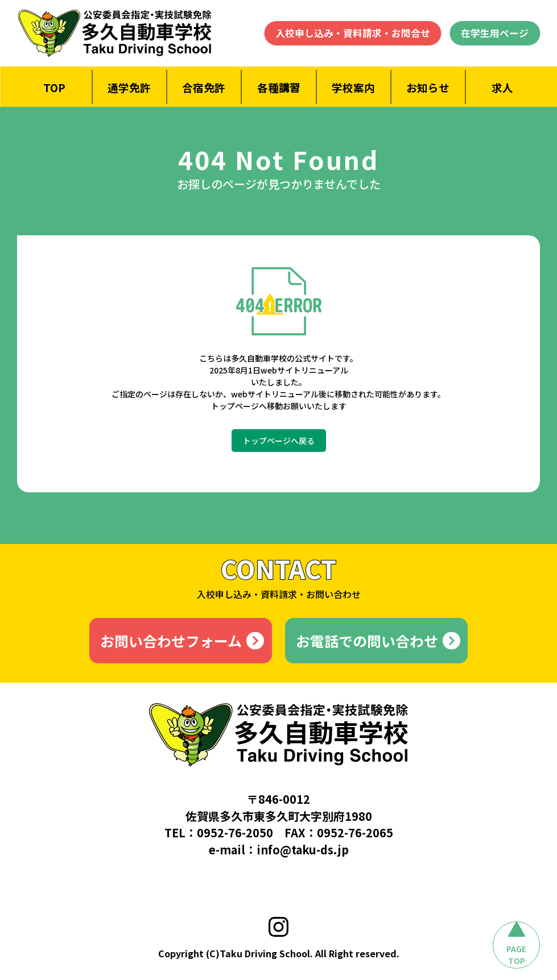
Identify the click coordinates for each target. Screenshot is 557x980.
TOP (54, 87)
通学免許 (129, 87)
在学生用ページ (495, 33)
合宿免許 (203, 87)
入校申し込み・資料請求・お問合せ (352, 33)
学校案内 (353, 87)
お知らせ (427, 87)
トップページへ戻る (279, 440)
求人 (502, 87)
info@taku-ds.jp (303, 849)
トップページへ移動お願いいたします (278, 406)
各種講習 (278, 87)
